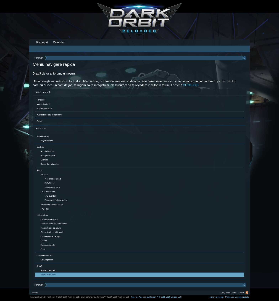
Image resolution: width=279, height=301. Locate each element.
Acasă (241, 293)
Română (34, 293)
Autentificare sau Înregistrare (49, 115)
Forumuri (40, 100)
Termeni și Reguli (216, 297)
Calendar (59, 42)
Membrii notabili (43, 104)
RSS (247, 292)
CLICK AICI (190, 85)
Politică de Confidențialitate (237, 297)
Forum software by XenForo (54, 297)
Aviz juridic (225, 293)
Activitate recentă (44, 108)
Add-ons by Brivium (156, 297)
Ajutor (39, 121)
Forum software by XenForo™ (104, 297)
